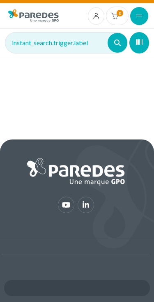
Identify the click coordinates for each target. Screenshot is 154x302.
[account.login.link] (96, 16)
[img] (33, 15)
